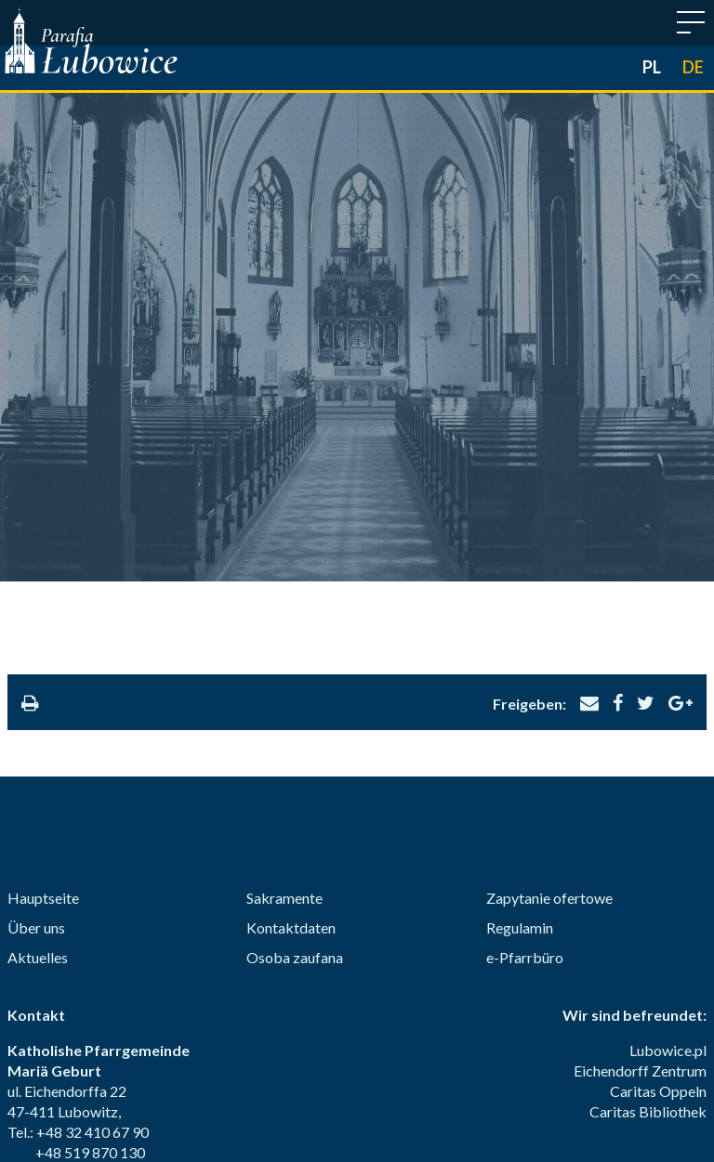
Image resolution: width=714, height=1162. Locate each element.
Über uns (36, 701)
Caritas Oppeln (658, 864)
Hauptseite (43, 671)
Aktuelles (37, 730)
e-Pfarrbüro (524, 730)
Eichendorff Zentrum (640, 844)
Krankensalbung (477, 1074)
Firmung (223, 1074)
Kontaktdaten (291, 701)
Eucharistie (309, 1074)
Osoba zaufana (294, 730)
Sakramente (284, 671)
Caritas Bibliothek (648, 885)
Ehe (564, 1074)
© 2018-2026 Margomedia (357, 1124)
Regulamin (519, 701)
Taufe (157, 1074)
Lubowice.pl (668, 823)
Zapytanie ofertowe (549, 671)
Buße (384, 1074)
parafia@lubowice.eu (122, 946)
